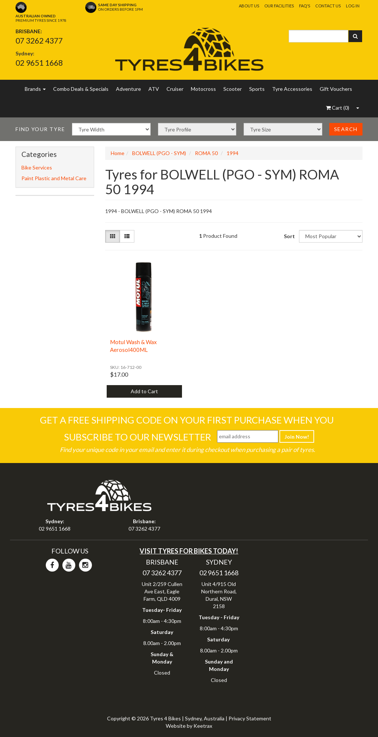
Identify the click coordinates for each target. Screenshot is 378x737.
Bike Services (36, 167)
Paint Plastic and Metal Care (53, 178)
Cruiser (174, 89)
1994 (232, 153)
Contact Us (328, 5)
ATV (153, 89)
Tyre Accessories (292, 89)
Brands (35, 89)
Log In (353, 5)
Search (346, 129)
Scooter (232, 89)
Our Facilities (279, 5)
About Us (249, 5)
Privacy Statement (249, 718)
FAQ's (304, 5)
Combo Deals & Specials (81, 89)
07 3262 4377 (39, 40)
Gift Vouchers (336, 89)
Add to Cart (144, 391)
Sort (288, 236)
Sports (257, 89)
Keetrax (202, 726)
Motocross (203, 89)
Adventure (128, 89)
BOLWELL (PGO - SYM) (159, 153)
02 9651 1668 (39, 62)
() (337, 107)
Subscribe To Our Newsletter (137, 436)
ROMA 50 (206, 153)
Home (117, 153)
